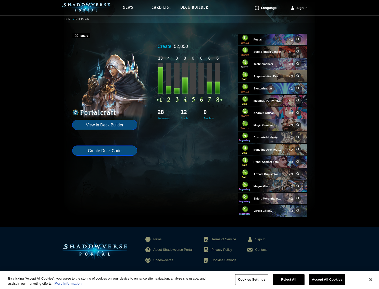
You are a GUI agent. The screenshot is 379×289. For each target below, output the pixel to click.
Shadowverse (163, 260)
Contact (261, 250)
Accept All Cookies (327, 283)
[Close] (370, 282)
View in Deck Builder (104, 125)
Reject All (288, 283)
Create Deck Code (105, 151)
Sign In (301, 8)
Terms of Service (223, 239)
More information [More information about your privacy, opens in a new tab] (68, 287)
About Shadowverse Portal (173, 250)
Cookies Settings (223, 260)
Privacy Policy (221, 250)
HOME (68, 19)
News (157, 239)
